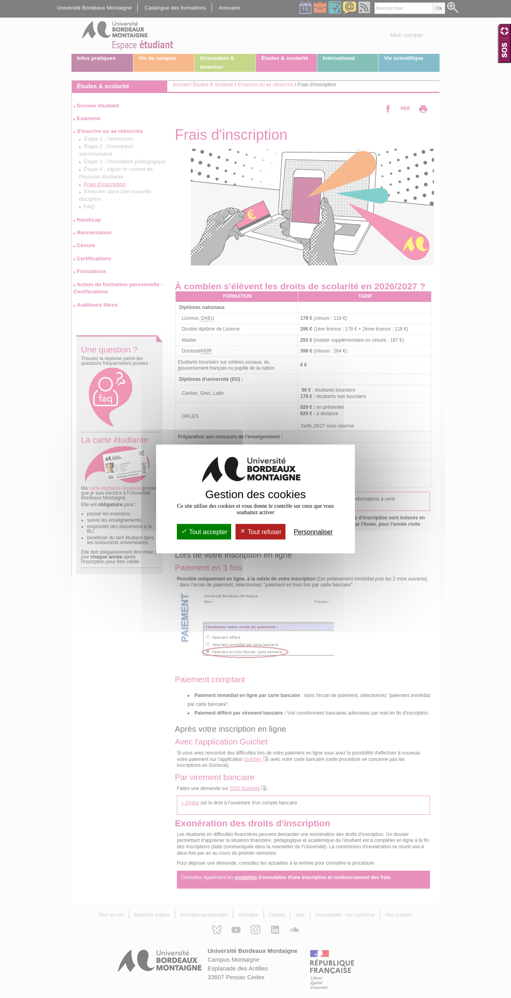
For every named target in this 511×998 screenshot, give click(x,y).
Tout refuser (260, 532)
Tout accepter (204, 532)
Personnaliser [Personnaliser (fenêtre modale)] (313, 532)
